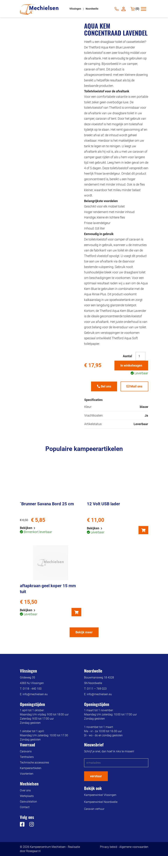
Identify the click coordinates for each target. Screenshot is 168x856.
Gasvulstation (28, 801)
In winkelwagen (131, 365)
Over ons (25, 790)
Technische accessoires (34, 762)
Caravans (26, 751)
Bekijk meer (84, 632)
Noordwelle (92, 8)
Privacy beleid (108, 847)
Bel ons (104, 386)
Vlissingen (75, 8)
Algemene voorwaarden (133, 847)
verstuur (96, 776)
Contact (24, 807)
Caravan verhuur (94, 809)
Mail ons (134, 386)
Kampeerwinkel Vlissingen (100, 795)
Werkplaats (27, 796)
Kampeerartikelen (30, 768)
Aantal (127, 356)
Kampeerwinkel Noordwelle (100, 802)
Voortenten (26, 773)
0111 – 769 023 (97, 688)
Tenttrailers (27, 757)
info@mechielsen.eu (35, 694)
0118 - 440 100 (32, 688)
